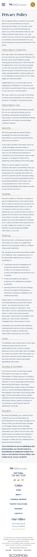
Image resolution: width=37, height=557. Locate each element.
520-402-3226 (18, 475)
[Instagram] (23, 480)
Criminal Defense (18, 499)
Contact (19, 513)
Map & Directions (18, 529)
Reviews (18, 509)
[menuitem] (8, 550)
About (19, 495)
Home (18, 490)
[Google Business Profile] (18, 480)
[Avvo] (14, 480)
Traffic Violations (18, 504)
